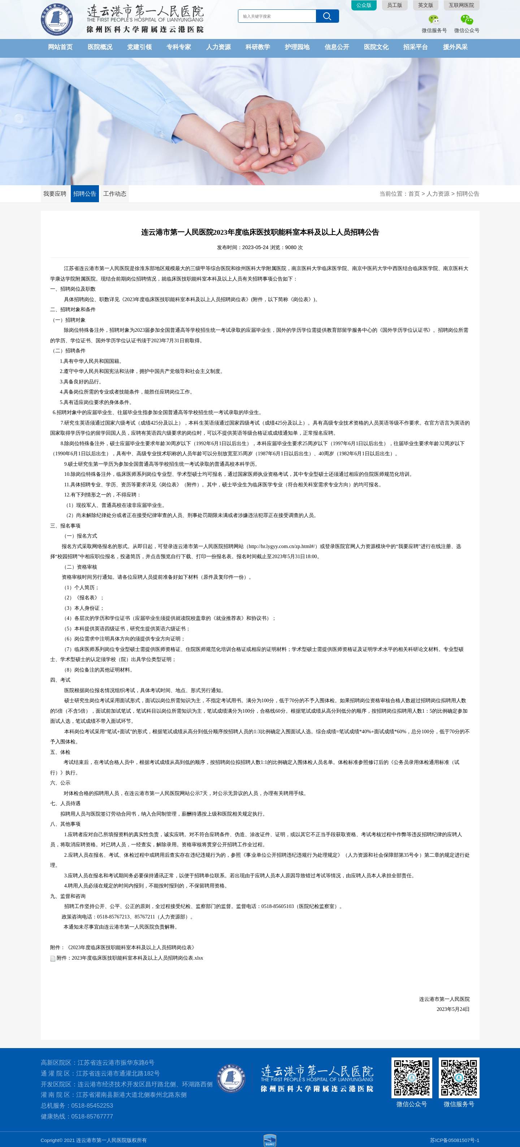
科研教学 (258, 47)
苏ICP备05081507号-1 (455, 1138)
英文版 (425, 5)
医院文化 (376, 47)
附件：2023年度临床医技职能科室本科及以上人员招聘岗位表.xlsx (130, 955)
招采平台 (415, 47)
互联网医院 (461, 5)
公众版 (364, 5)
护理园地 (297, 47)
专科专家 (178, 47)
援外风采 (455, 47)
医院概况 (100, 47)
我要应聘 (57, 191)
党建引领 (139, 47)
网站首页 (60, 47)
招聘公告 (91, 191)
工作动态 (125, 191)
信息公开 (337, 47)
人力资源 (218, 47)
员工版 (394, 5)
